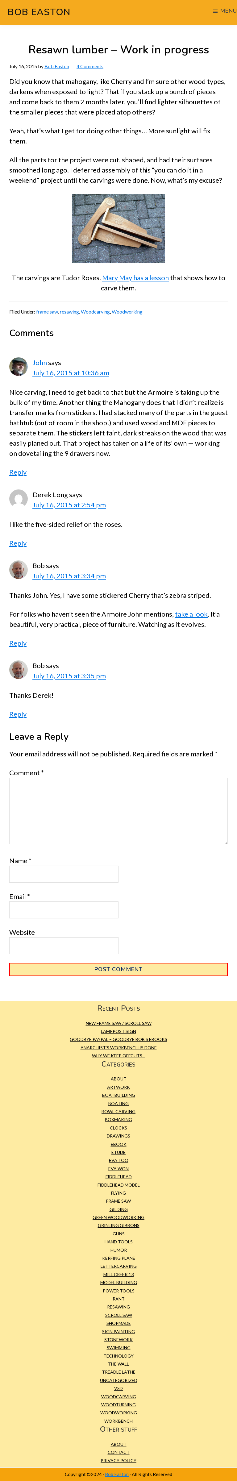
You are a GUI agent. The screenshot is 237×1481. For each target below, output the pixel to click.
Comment (26, 772)
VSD (118, 1388)
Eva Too (118, 1160)
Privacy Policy (118, 1460)
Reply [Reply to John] (18, 472)
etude (118, 1152)
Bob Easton (39, 12)
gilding (119, 1209)
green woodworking (118, 1217)
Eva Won (118, 1168)
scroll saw (118, 1315)
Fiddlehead (119, 1176)
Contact (119, 1452)
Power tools (119, 1290)
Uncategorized (118, 1380)
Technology (118, 1355)
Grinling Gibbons (118, 1225)
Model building (118, 1282)
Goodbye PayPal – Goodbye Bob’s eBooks (118, 1039)
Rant (119, 1298)
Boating (118, 1103)
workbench (118, 1421)
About (119, 1078)
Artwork (118, 1087)
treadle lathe (118, 1372)
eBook (119, 1144)
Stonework (118, 1339)
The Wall (118, 1364)
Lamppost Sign (118, 1031)
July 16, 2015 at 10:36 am (70, 372)
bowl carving (118, 1111)
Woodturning (118, 1404)
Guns (119, 1233)
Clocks (118, 1127)
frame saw (47, 311)
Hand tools (119, 1241)
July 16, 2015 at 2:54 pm (69, 505)
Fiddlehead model (119, 1185)
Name (20, 860)
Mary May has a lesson (135, 277)
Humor (118, 1250)
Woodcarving (95, 311)
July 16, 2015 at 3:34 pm (69, 576)
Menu (228, 11)
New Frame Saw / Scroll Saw (119, 1023)
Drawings (118, 1135)
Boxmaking (118, 1119)
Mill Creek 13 (118, 1274)
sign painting (118, 1331)
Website (22, 932)
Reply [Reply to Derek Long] (18, 543)
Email (19, 896)
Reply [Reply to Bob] (18, 643)
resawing (69, 311)
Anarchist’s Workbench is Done (119, 1047)
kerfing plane (118, 1258)
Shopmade (118, 1323)
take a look (191, 614)
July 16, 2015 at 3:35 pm (69, 676)
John (39, 362)
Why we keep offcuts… (118, 1055)
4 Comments (90, 66)
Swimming (119, 1347)
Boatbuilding (118, 1095)
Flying (118, 1193)
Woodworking (127, 311)
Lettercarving (119, 1266)
